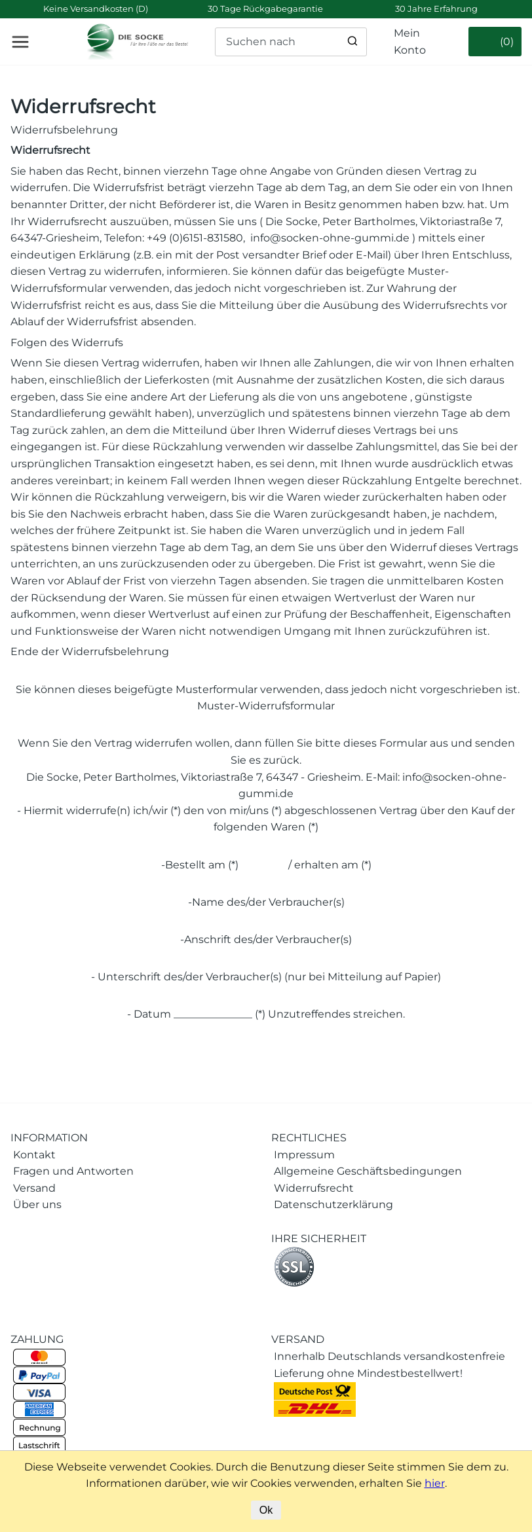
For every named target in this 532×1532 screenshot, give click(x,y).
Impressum (304, 1155)
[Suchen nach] (291, 41)
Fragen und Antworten (73, 1171)
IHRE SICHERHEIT (318, 1238)
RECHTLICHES (309, 1137)
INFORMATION (49, 1137)
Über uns (37, 1204)
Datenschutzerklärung (333, 1204)
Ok (266, 1510)
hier (435, 1483)
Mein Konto (410, 41)
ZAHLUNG (37, 1339)
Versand (34, 1188)
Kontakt (34, 1155)
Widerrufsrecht (83, 106)
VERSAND (297, 1339)
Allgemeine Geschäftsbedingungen (368, 1171)
